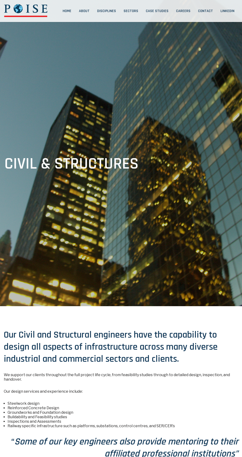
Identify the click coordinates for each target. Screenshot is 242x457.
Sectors (131, 11)
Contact (205, 11)
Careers (183, 11)
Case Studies (157, 11)
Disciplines (106, 11)
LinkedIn (227, 11)
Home (67, 11)
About (84, 11)
